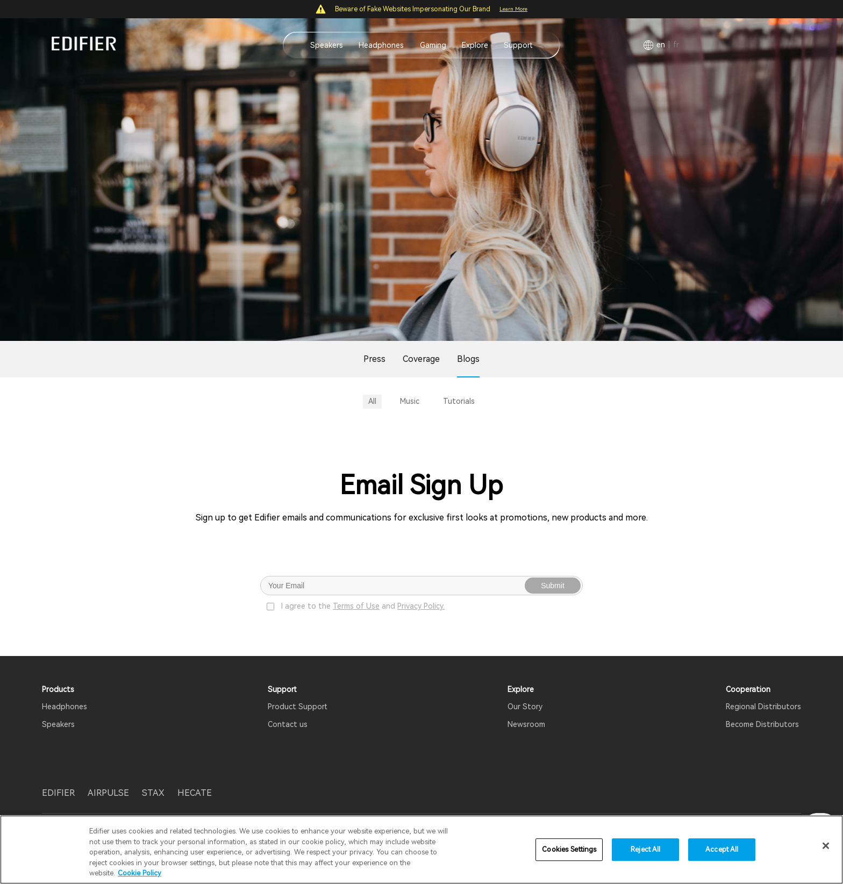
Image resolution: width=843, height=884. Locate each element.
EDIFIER (58, 793)
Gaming (433, 45)
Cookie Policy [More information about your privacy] (139, 873)
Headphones (381, 45)
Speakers (326, 45)
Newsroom (526, 724)
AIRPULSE (108, 793)
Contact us (288, 724)
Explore (475, 45)
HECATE (194, 793)
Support (518, 45)
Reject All (645, 849)
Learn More (513, 9)
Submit (553, 585)
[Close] (826, 846)
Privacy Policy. (421, 606)
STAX (153, 793)
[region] (421, 849)
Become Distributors (762, 724)
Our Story (525, 706)
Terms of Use (356, 606)
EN (660, 44)
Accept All (721, 849)
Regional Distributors (763, 706)
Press (374, 359)
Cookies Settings (569, 849)
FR (676, 44)
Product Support (297, 706)
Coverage (421, 359)
